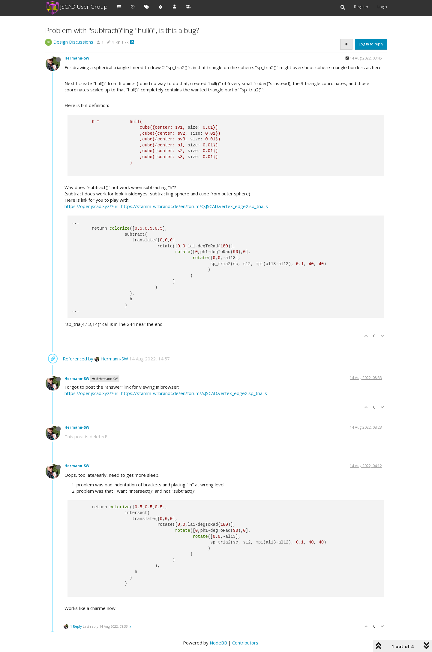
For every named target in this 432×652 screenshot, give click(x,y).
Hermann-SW (76, 58)
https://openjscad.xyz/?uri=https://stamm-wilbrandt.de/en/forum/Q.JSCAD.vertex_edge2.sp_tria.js (166, 206)
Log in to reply (371, 44)
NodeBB (218, 643)
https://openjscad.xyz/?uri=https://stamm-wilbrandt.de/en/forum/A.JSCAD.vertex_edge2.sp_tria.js (165, 393)
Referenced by (78, 359)
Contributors (245, 643)
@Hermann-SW (105, 379)
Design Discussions (73, 42)
